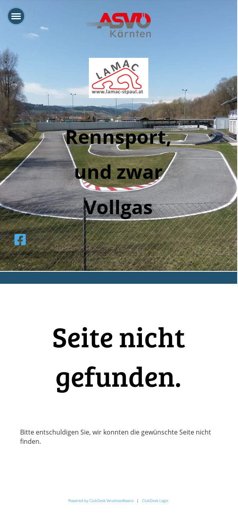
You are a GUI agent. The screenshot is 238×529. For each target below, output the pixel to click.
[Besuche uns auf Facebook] (20, 239)
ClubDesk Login (155, 500)
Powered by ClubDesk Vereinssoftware (100, 500)
